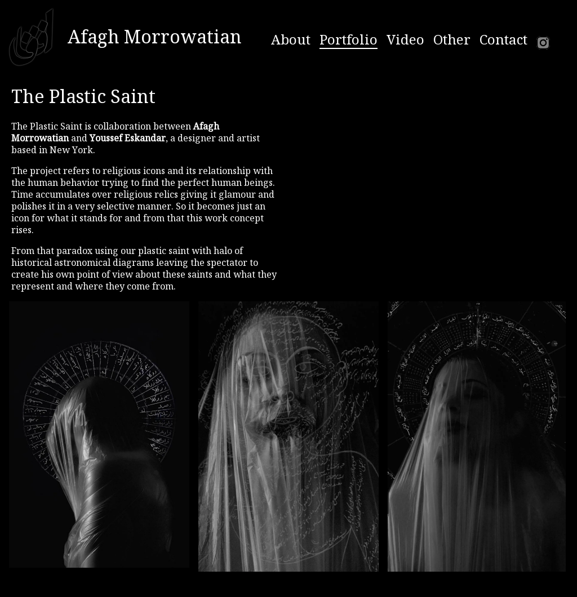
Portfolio (348, 39)
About (290, 39)
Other (452, 39)
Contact (503, 39)
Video (405, 39)
